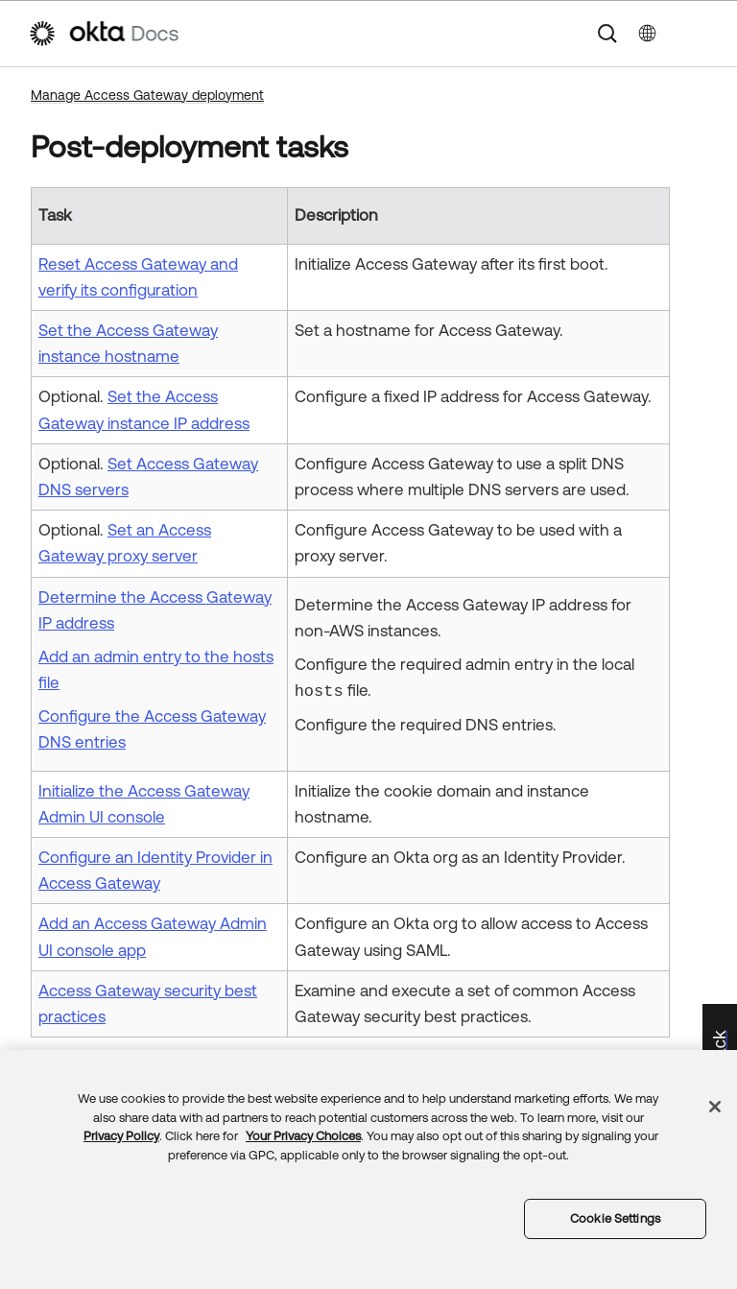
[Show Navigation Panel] (699, 33)
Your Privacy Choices (303, 1136)
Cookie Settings (615, 1218)
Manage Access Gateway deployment (147, 95)
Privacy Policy (121, 1136)
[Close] (715, 1107)
